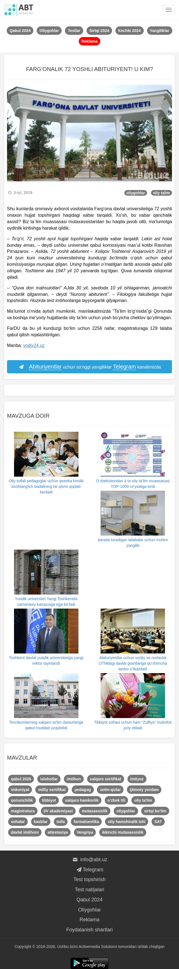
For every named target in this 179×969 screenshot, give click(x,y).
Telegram (89, 869)
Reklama (89, 919)
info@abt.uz (89, 859)
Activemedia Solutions (98, 946)
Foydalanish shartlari (89, 930)
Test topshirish (89, 879)
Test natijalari (89, 889)
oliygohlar (135, 193)
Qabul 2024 (89, 899)
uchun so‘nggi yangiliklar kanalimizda (89, 367)
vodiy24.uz (34, 345)
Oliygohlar (89, 910)
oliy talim (161, 193)
